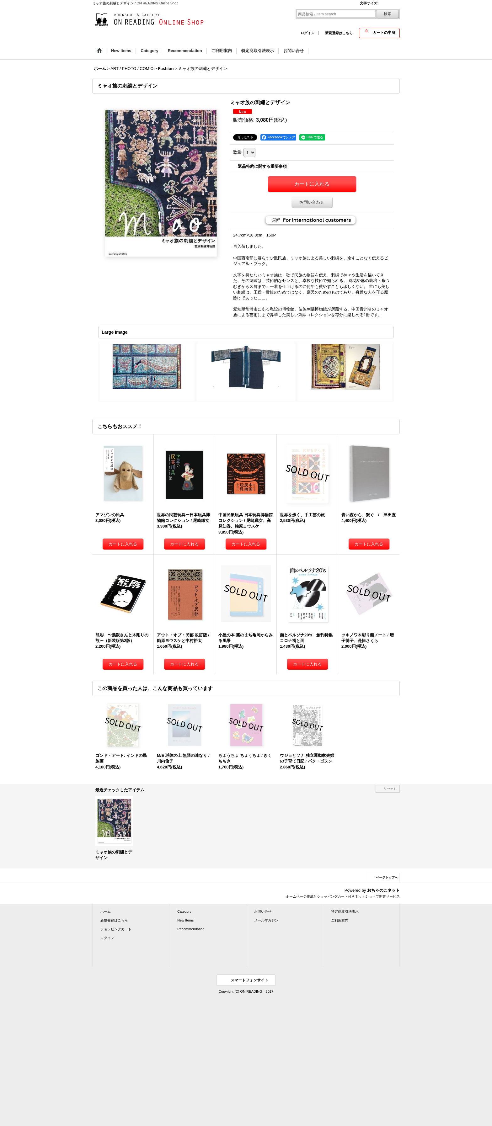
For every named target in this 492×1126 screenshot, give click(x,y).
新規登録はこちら (339, 33)
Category (184, 911)
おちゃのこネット (383, 890)
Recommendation (191, 929)
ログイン (307, 33)
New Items (185, 920)
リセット (390, 788)
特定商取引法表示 (345, 911)
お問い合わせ (312, 202)
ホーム (105, 911)
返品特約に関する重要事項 (262, 166)
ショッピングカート (115, 929)
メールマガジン (266, 920)
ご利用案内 (339, 920)
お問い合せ (262, 911)
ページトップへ (387, 877)
